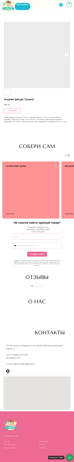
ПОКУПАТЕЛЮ (50, 1)
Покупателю (43, 441)
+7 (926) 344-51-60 (19, 355)
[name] (37, 236)
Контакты (42, 448)
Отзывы (42, 444)
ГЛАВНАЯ (17, 1)
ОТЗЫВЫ (26, 1)
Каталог (6, 441)
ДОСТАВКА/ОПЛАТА (37, 1)
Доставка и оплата (10, 444)
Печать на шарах (9, 448)
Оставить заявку (37, 254)
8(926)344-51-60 (46, 4)
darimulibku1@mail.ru (24, 364)
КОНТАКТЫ (57, 1)
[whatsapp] (7, 371)
